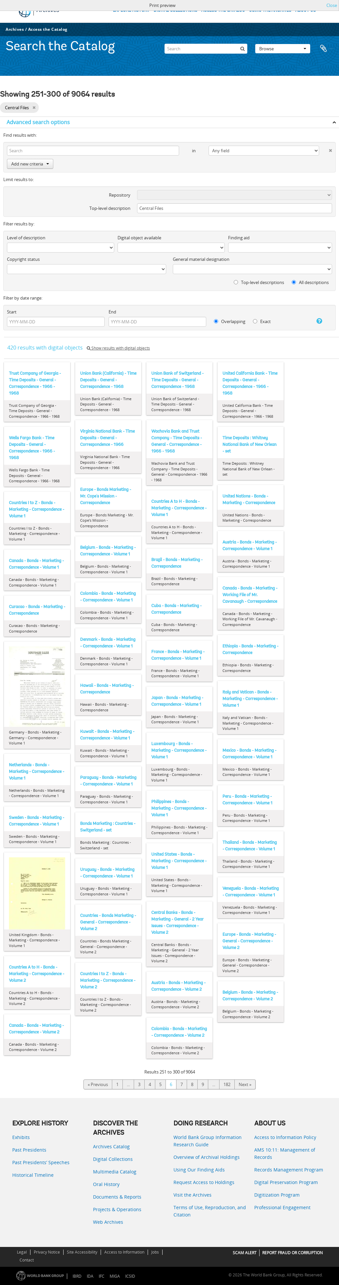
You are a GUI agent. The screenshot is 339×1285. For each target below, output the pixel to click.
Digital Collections (113, 1159)
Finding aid (239, 238)
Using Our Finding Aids (199, 1169)
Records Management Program (288, 1169)
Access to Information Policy (285, 1137)
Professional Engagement (282, 1207)
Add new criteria (30, 164)
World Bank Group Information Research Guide (207, 1141)
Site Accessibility (82, 1252)
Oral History (106, 1184)
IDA (90, 1276)
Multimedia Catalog (114, 1171)
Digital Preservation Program (286, 1182)
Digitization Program (277, 1195)
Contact (27, 1260)
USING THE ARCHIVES (270, 10)
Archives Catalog (111, 1146)
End (112, 312)
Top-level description (109, 208)
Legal (22, 1252)
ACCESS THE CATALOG (223, 10)
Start (12, 312)
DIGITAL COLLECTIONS (175, 10)
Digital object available (139, 238)
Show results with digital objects (118, 348)
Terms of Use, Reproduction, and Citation (209, 1211)
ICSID (130, 1276)
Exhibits (21, 1137)
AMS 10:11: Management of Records (284, 1153)
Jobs (155, 1252)
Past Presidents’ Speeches (41, 1162)
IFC (101, 1276)
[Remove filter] (33, 107)
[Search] (206, 48)
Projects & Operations (117, 1209)
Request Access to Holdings (203, 1182)
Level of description (26, 238)
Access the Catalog (48, 29)
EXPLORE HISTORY (131, 10)
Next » (245, 1084)
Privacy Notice (47, 1252)
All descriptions (310, 282)
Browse (282, 48)
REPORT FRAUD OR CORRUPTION (292, 1253)
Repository (119, 195)
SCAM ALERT (245, 1253)
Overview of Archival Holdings (206, 1157)
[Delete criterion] (325, 149)
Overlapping (229, 321)
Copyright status (23, 259)
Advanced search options (38, 122)
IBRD (77, 1276)
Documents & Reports (117, 1197)
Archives (15, 29)
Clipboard (326, 47)
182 (226, 1084)
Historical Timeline (33, 1175)
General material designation (201, 259)
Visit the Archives (192, 1195)
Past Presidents (29, 1150)
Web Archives (108, 1222)
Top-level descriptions (259, 282)
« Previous (98, 1084)
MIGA (115, 1276)
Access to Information (124, 1252)
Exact (262, 321)
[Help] (315, 321)
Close (331, 5)
